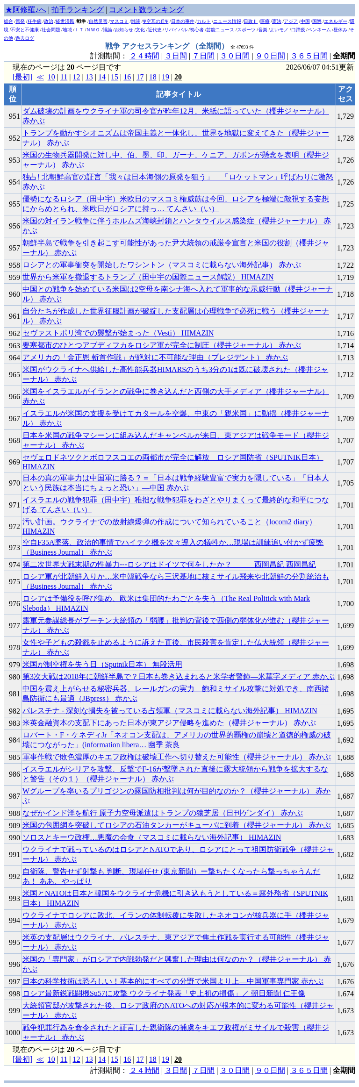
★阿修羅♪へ (25, 10)
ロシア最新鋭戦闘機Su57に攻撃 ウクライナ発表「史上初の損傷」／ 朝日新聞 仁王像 (163, 993)
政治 (48, 21)
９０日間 (270, 56)
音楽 (262, 29)
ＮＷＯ (93, 29)
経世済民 (65, 21)
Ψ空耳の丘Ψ (156, 21)
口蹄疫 (298, 29)
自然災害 (98, 21)
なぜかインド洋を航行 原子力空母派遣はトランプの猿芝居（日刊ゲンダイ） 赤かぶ (162, 813)
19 (165, 77)
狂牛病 (35, 21)
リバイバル (175, 29)
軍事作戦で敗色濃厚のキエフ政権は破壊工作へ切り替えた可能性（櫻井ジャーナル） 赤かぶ (176, 757)
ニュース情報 (227, 21)
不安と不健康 (25, 29)
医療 (265, 21)
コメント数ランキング (146, 10)
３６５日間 (309, 56)
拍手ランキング (77, 10)
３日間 (176, 56)
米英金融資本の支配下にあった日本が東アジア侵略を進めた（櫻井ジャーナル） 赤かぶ (169, 723)
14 (102, 77)
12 (76, 77)
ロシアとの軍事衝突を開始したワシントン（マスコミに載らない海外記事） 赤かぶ (161, 265)
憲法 (276, 21)
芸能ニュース (220, 29)
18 (153, 77)
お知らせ (124, 29)
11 (63, 77)
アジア (291, 21)
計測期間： (109, 1070)
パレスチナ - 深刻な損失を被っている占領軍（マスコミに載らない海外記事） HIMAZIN (169, 711)
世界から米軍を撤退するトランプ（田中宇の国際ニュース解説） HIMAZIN (147, 277)
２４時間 (144, 56)
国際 (317, 21)
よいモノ (279, 29)
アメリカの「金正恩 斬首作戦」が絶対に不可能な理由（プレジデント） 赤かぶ (155, 357)
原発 (20, 21)
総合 (8, 21)
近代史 (155, 29)
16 (127, 77)
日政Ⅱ (251, 21)
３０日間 (235, 56)
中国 (305, 21)
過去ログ (24, 38)
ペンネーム (319, 29)
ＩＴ (79, 29)
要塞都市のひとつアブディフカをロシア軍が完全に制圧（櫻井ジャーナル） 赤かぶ (161, 345)
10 (51, 77)
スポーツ (246, 29)
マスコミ (119, 21)
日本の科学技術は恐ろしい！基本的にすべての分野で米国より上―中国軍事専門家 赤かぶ (172, 981)
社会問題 (51, 29)
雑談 (135, 21)
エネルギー (335, 21)
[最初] (23, 77)
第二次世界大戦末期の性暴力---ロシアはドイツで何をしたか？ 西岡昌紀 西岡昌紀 (169, 564)
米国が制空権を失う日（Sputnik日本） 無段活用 (102, 664)
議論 (107, 29)
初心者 (197, 29)
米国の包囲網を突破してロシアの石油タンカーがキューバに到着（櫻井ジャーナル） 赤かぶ (176, 825)
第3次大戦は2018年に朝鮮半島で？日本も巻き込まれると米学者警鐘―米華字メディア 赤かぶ (178, 676)
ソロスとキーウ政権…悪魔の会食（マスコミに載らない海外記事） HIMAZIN (151, 837)
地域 (67, 29)
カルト (204, 21)
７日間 (203, 56)
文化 (140, 29)
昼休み (340, 29)
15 (114, 77)
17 (140, 77)
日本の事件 (182, 21)
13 (89, 77)
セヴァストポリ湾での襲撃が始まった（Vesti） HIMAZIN (118, 333)
